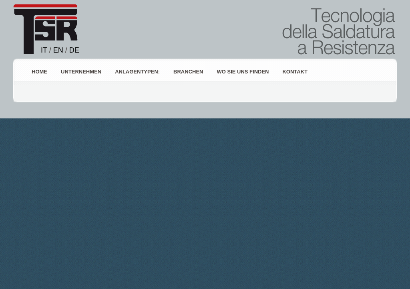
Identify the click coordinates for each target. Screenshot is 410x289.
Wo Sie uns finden (243, 72)
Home (39, 72)
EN (58, 50)
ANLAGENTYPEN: (137, 72)
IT (44, 50)
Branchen (188, 72)
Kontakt (295, 72)
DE (74, 50)
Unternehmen (81, 72)
